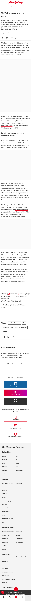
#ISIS (9, 296)
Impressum (5, 561)
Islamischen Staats (6, 125)
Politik (7, 6)
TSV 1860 (4, 470)
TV (16, 459)
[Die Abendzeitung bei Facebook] (15, 384)
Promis (3, 474)
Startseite (3, 6)
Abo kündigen (5, 575)
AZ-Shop (18, 535)
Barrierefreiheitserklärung (8, 572)
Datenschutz (5, 568)
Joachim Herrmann (21, 327)
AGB (3, 565)
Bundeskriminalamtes (21, 209)
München (4, 456)
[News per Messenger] (15, 418)
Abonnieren (5, 538)
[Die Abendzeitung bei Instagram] (15, 393)
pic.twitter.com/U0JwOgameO (11, 301)
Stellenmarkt (19, 483)
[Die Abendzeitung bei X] (15, 401)
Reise (17, 466)
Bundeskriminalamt (14, 323)
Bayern (3, 463)
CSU (23, 323)
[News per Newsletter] (15, 426)
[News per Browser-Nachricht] (15, 435)
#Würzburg (13, 294)
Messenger (5, 490)
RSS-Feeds (4, 494)
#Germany (4, 294)
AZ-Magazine (19, 538)
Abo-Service (5, 542)
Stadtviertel (5, 459)
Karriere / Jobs (5, 535)
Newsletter (4, 486)
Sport (17, 456)
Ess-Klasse (4, 504)
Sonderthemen (19, 542)
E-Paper (4, 545)
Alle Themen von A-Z (7, 483)
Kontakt (4, 549)
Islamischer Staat (8, 327)
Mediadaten (19, 531)
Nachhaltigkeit (19, 470)
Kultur (17, 463)
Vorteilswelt (5, 508)
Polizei (15, 281)
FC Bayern (4, 466)
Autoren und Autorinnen (8, 531)
